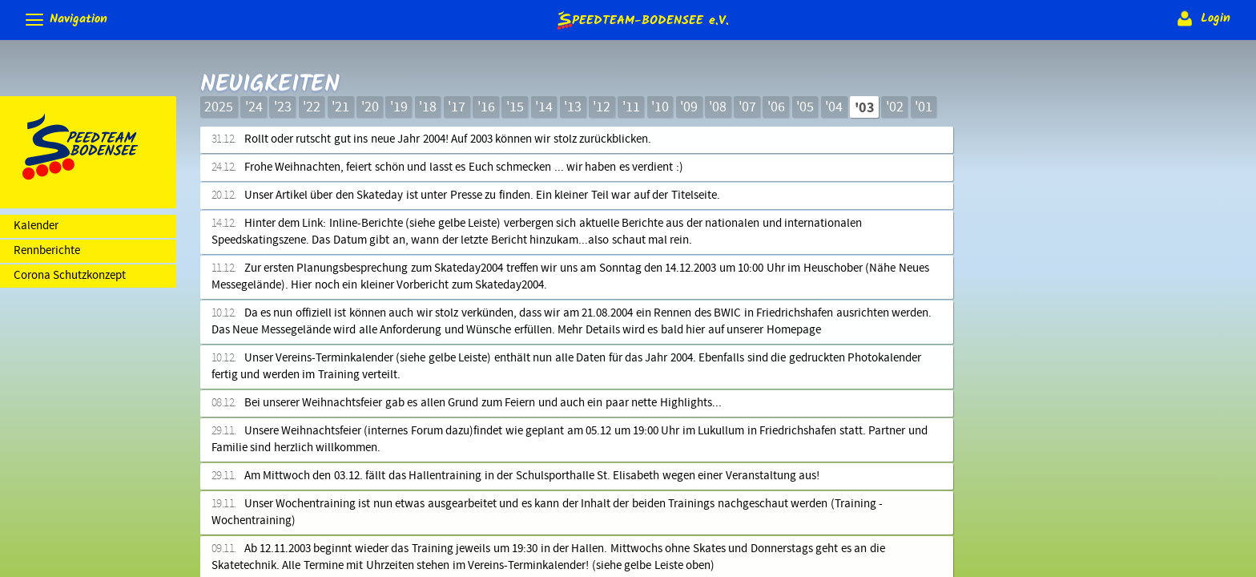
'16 (486, 107)
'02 (895, 107)
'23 (283, 107)
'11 (631, 107)
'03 (865, 108)
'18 (428, 107)
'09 (689, 107)
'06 (776, 107)
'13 (573, 107)
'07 (747, 107)
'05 (805, 107)
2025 (218, 107)
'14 (544, 107)
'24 (254, 107)
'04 (834, 107)
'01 (923, 107)
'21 (340, 107)
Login (1201, 18)
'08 (718, 107)
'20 (370, 107)
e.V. (641, 20)
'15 (515, 107)
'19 (399, 107)
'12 (601, 107)
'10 (660, 107)
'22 (311, 107)
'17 (456, 107)
